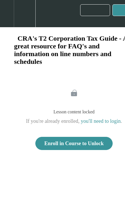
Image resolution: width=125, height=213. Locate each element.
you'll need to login (101, 121)
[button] (7, 13)
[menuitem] (24, 13)
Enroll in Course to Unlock (74, 143)
